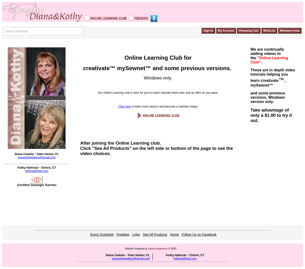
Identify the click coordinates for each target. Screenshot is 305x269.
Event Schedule (102, 234)
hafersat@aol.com (36, 171)
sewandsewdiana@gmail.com (37, 157)
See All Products (155, 234)
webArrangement (158, 248)
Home (174, 234)
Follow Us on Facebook (199, 234)
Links (136, 234)
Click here (124, 106)
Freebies (123, 234)
